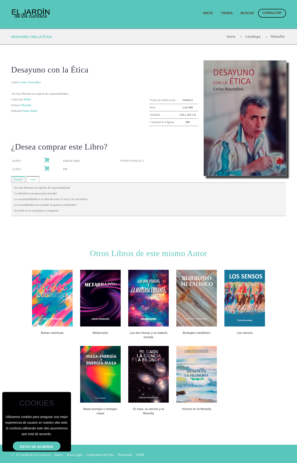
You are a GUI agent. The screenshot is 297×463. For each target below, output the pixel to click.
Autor (33, 179)
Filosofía (277, 37)
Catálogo (252, 37)
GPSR (140, 454)
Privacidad (125, 454)
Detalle (18, 179)
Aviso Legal (74, 454)
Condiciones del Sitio (100, 454)
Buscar (247, 13)
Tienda (227, 13)
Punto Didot (30, 110)
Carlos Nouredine (30, 82)
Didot (27, 99)
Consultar (272, 13)
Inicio (208, 13)
